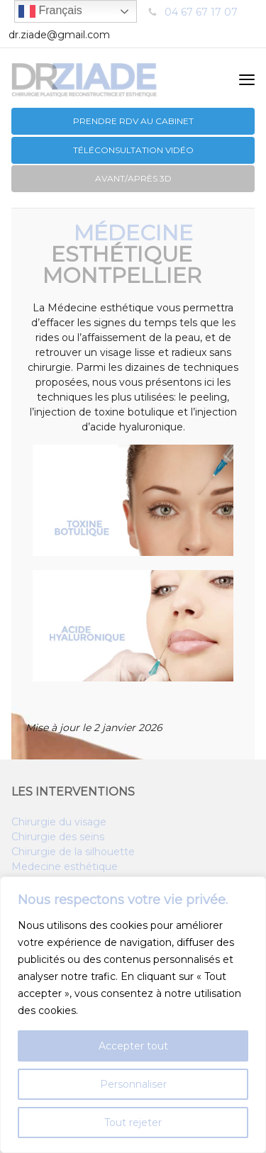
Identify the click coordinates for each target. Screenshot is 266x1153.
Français (50, 11)
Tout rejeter (133, 1122)
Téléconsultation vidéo (133, 150)
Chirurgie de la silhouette (73, 851)
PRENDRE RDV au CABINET (133, 121)
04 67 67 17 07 (201, 12)
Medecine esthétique (64, 866)
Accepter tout (133, 1046)
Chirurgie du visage (58, 821)
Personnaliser (133, 1084)
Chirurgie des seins (57, 836)
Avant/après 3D (133, 178)
